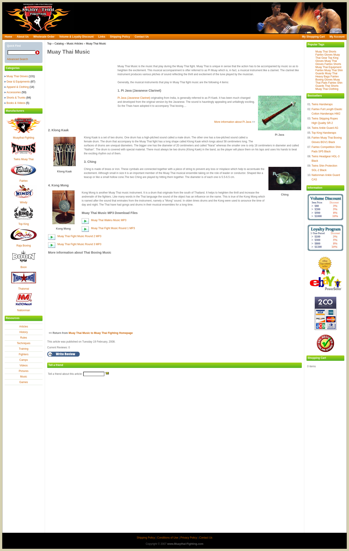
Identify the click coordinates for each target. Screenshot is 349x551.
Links (101, 36)
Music (23, 376)
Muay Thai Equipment (328, 67)
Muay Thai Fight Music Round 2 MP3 (79, 236)
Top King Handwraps (324, 132)
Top (49, 43)
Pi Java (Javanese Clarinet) (134, 97)
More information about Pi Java (232, 121)
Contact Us (142, 36)
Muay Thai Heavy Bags (326, 75)
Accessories (15, 92)
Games (23, 382)
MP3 (132, 228)
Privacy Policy (188, 537)
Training (23, 348)
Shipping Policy (120, 36)
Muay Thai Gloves (20, 76)
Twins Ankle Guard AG (325, 127)
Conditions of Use (167, 537)
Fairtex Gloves (324, 54)
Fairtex (24, 180)
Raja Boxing (23, 245)
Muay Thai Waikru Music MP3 (108, 220)
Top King (23, 224)
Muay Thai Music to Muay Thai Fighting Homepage (101, 333)
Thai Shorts (331, 85)
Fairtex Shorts (333, 64)
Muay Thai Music (96, 43)
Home (8, 36)
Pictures (23, 371)
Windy (23, 202)
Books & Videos (17, 103)
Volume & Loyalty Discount (76, 36)
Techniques (23, 343)
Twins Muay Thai (24, 159)
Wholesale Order (44, 36)
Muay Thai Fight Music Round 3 (76, 244)
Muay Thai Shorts (325, 51)
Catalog (59, 43)
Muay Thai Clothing (326, 89)
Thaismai (23, 288)
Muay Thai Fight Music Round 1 (110, 228)
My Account (337, 36)
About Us (22, 36)
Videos (24, 365)
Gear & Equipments (20, 81)
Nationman (23, 310)
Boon (23, 267)
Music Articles (75, 43)
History (23, 332)
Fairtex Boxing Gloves (327, 78)
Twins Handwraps (322, 104)
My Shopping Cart (313, 36)
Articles (23, 326)
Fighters (23, 354)
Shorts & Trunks (18, 97)
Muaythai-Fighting (23, 137)
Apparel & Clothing (19, 87)
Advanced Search (17, 59)
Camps (23, 359)
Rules (23, 337)
